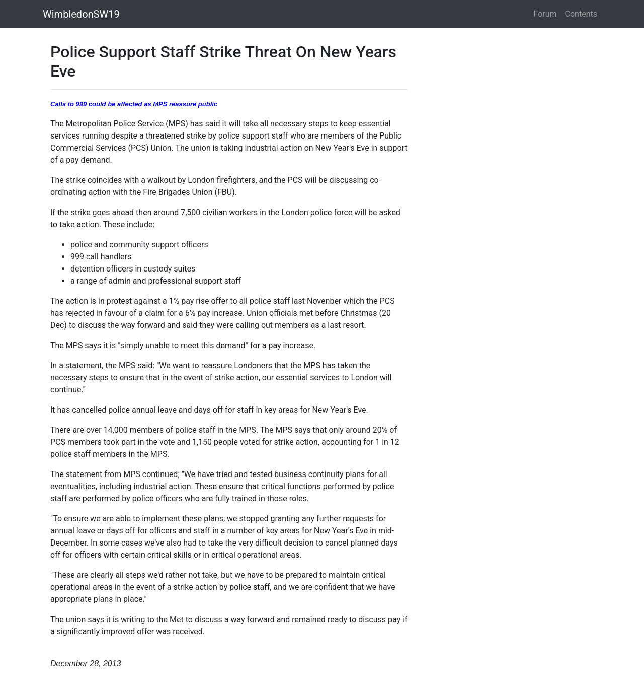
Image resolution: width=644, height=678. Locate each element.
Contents (581, 14)
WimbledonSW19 (81, 14)
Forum (545, 14)
